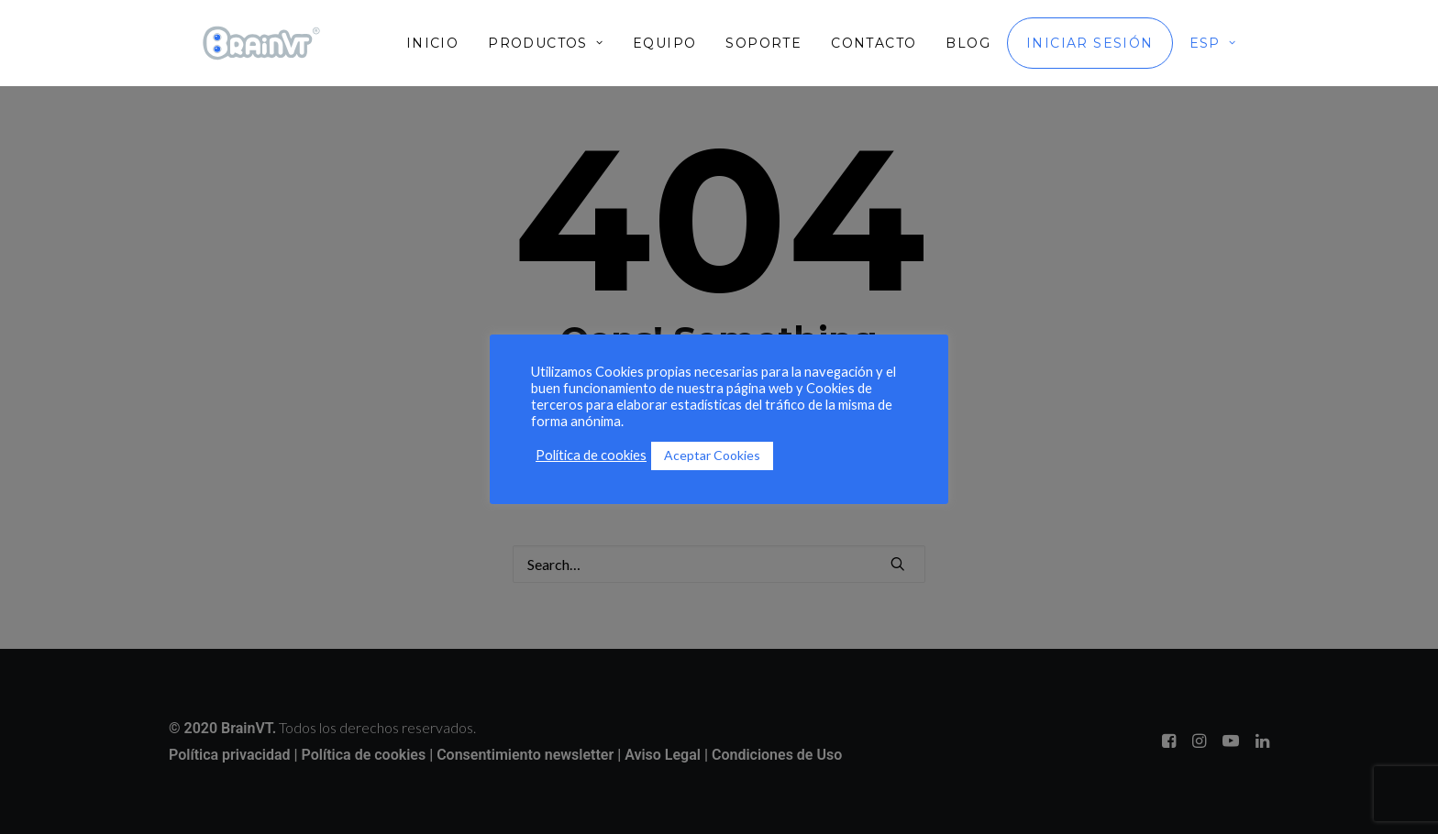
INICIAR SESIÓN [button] (1090, 43)
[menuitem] (438, 43)
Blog (968, 43)
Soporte (763, 43)
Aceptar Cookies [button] (712, 455)
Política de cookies (591, 455)
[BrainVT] (261, 43)
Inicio (432, 43)
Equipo (664, 43)
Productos (545, 43)
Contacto (873, 43)
